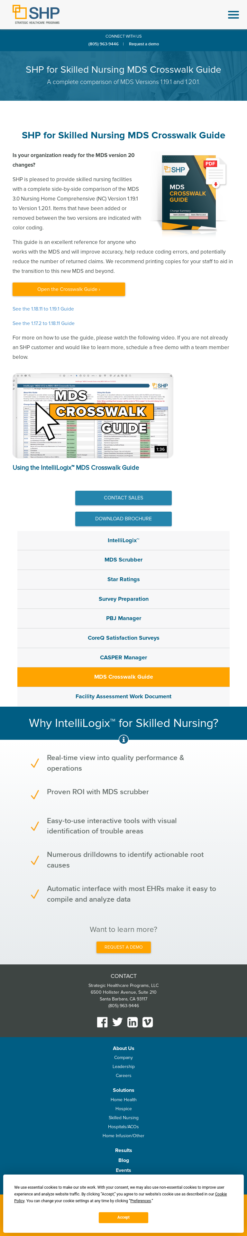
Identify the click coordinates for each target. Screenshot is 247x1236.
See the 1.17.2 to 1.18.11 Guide (44, 323)
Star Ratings (123, 579)
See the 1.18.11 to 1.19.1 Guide (43, 309)
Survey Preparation (124, 598)
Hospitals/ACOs (123, 1126)
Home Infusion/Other (123, 1135)
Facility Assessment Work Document (123, 696)
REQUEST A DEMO (124, 947)
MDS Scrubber (123, 559)
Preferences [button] (140, 1201)
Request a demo (144, 44)
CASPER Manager (123, 657)
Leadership (124, 1066)
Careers (124, 1075)
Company (123, 1057)
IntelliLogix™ (123, 540)
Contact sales (123, 498)
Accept (123, 1217)
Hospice (123, 1108)
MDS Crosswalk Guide (123, 676)
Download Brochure (123, 519)
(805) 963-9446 (103, 44)
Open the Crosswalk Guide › (68, 289)
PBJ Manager (123, 618)
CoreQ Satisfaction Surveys (124, 637)
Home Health (124, 1099)
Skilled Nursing (124, 1117)
